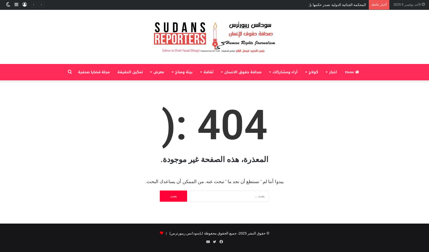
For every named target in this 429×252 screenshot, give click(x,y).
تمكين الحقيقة (130, 72)
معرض (158, 72)
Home (352, 72)
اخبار (333, 72)
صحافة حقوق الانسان (243, 72)
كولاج (313, 72)
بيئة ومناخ (184, 72)
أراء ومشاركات (285, 72)
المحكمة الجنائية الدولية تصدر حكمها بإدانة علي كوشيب (325, 5)
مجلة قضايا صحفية (94, 72)
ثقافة (208, 72)
